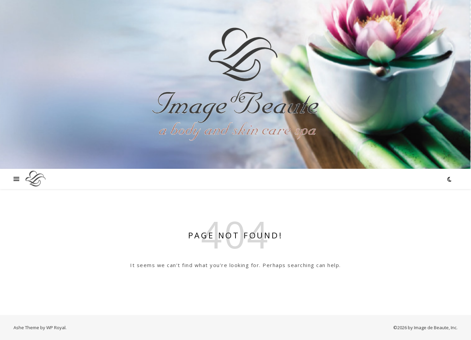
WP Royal (56, 327)
